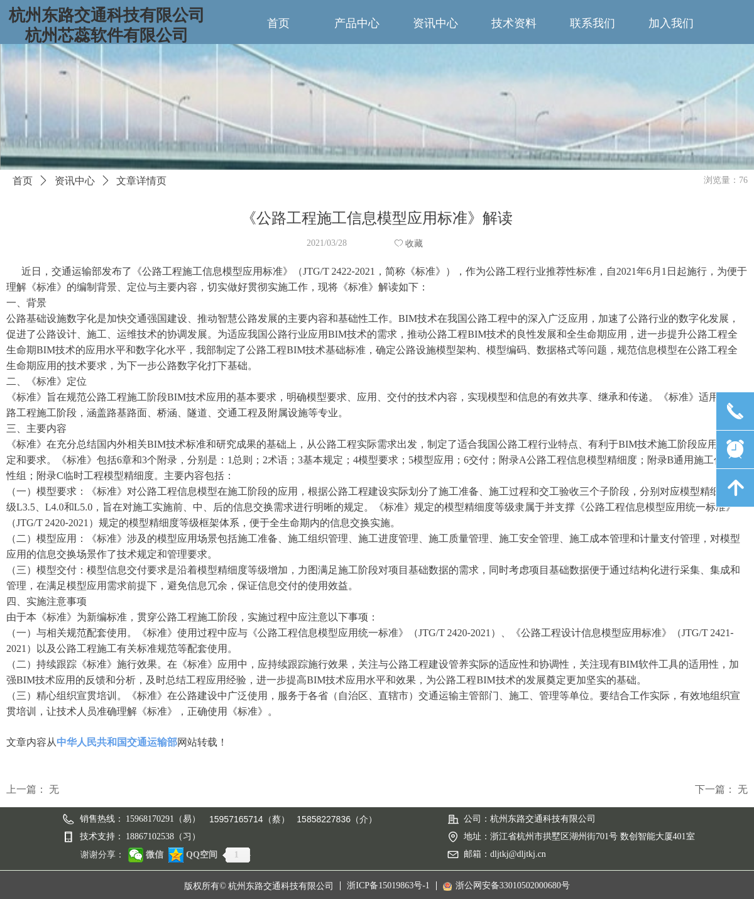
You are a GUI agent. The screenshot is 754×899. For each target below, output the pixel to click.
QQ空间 (201, 854)
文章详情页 (141, 180)
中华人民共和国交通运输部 (117, 742)
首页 (23, 180)
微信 (154, 854)
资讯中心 (75, 180)
